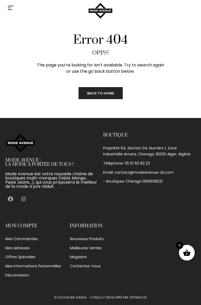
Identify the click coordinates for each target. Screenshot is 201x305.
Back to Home (100, 93)
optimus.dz (138, 297)
